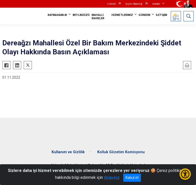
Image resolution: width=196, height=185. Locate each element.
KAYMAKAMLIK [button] (57, 15)
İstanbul (156, 4)
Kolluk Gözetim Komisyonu (121, 152)
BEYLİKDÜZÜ (81, 15)
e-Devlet (111, 4)
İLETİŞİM (161, 15)
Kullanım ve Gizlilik (68, 152)
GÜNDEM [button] (144, 15)
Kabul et (132, 178)
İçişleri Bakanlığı (134, 4)
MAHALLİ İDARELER (98, 16)
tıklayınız (112, 177)
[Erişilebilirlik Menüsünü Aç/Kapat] (185, 174)
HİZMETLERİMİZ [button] (122, 15)
